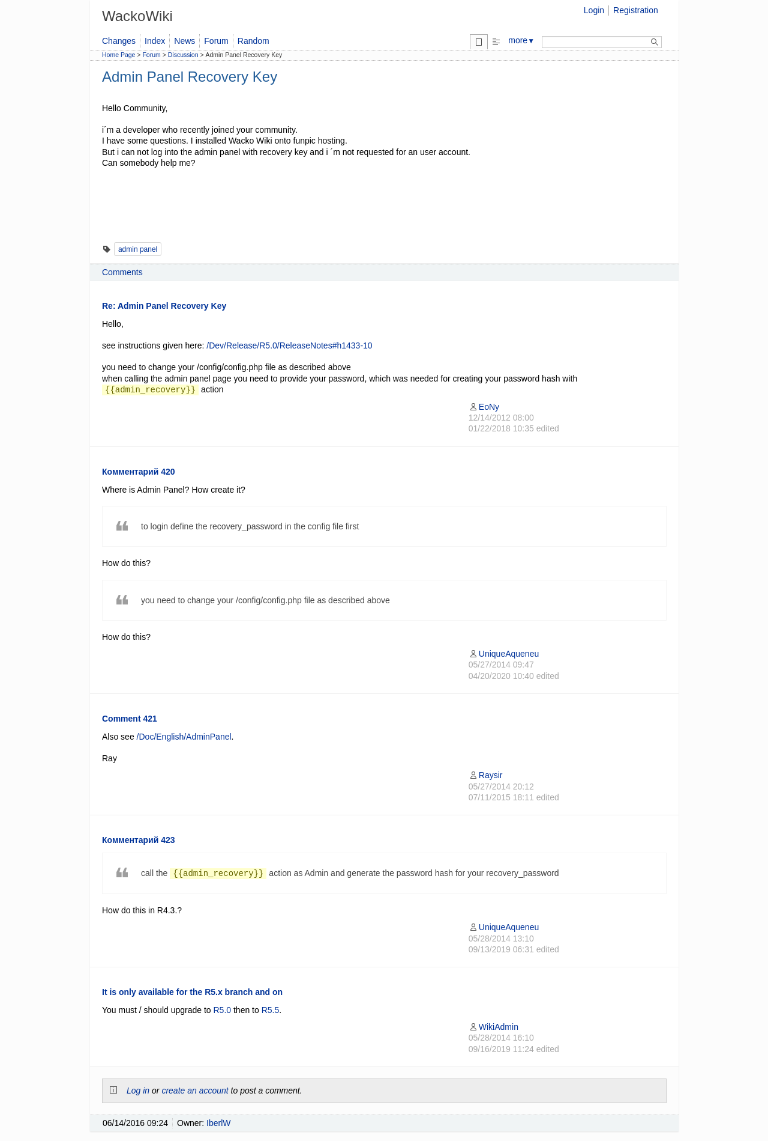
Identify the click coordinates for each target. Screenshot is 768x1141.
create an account (194, 1090)
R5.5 (271, 1010)
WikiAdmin (493, 1027)
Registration (635, 10)
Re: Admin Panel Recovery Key (164, 306)
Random (253, 41)
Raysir (486, 775)
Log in (138, 1090)
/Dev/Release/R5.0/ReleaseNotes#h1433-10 (289, 345)
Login (594, 10)
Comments (122, 272)
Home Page (118, 54)
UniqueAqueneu (504, 654)
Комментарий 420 (138, 471)
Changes (119, 41)
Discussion (183, 54)
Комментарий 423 (138, 840)
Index (155, 41)
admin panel (137, 249)
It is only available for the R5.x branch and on (192, 992)
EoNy (484, 407)
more (521, 40)
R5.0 (223, 1010)
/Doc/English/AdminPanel (184, 736)
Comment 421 (129, 718)
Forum (216, 41)
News (184, 41)
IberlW (218, 1123)
